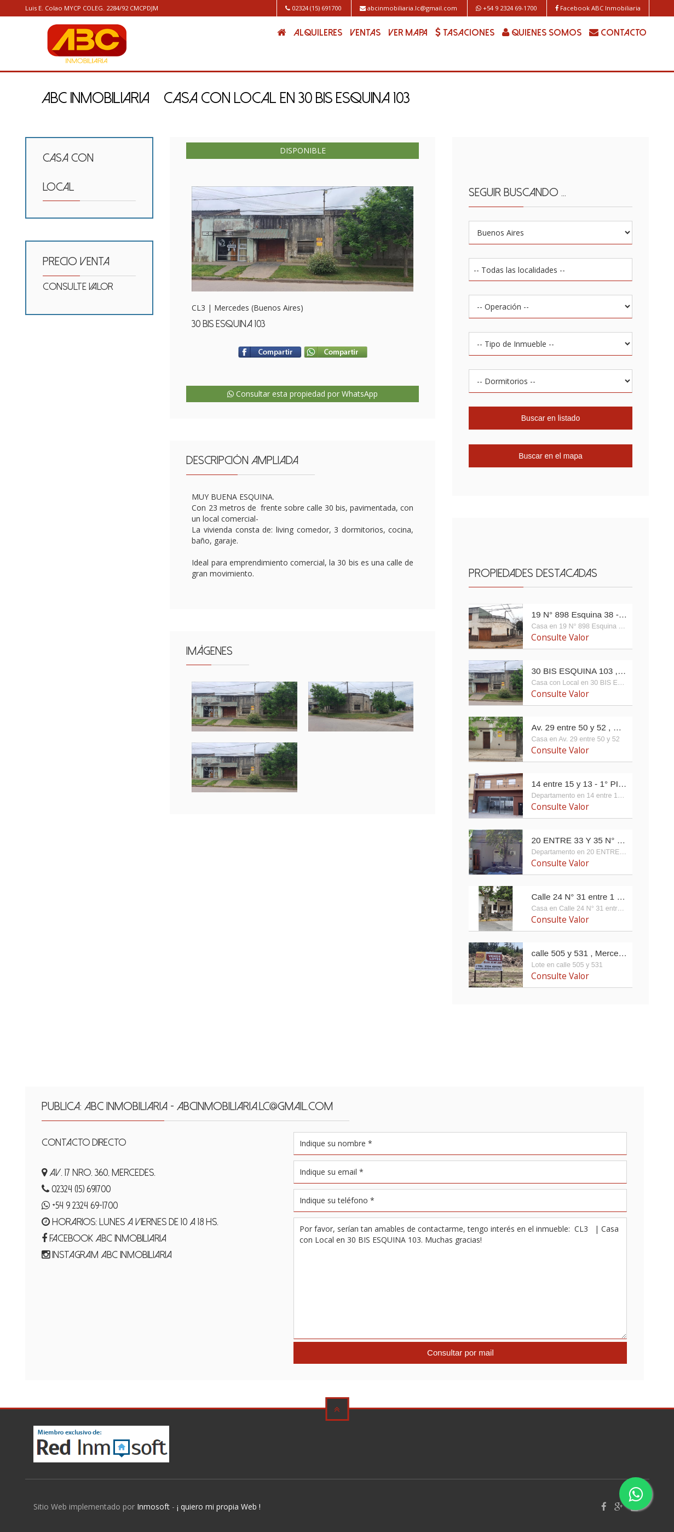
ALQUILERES (317, 33)
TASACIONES (464, 32)
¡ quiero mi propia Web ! (219, 1504)
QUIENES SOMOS (541, 32)
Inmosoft (153, 1504)
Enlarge (302, 238)
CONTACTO (618, 32)
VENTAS (365, 33)
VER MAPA (408, 33)
